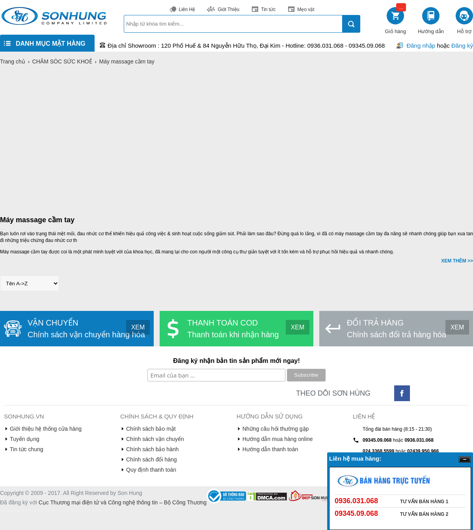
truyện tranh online (85, 511)
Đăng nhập (420, 45)
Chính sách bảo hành (152, 449)
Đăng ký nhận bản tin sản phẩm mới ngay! (236, 360)
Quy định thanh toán (151, 470)
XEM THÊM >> (457, 261)
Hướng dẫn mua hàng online (277, 439)
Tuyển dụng (24, 439)
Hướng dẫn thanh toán (270, 449)
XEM (138, 327)
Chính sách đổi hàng (151, 459)
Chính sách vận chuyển (155, 439)
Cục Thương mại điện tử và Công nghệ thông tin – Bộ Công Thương (123, 502)
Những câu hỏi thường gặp (275, 429)
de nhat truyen (35, 511)
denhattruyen (11, 511)
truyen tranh (58, 511)
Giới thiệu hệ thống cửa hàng (46, 429)
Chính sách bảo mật (151, 429)
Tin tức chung (26, 449)
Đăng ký (462, 45)
